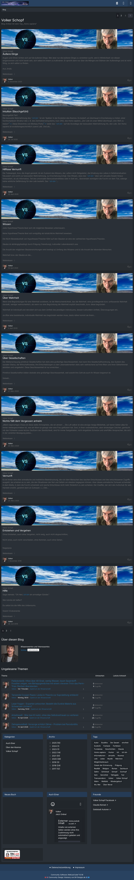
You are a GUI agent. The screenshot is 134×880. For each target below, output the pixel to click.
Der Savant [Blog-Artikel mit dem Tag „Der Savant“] (114, 743)
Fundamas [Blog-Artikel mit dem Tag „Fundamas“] (98, 750)
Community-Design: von (67, 877)
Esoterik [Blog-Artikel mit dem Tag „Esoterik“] (97, 746)
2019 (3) (54, 763)
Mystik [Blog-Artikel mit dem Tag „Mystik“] (110, 759)
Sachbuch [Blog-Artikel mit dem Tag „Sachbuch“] (124, 769)
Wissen (7, 224)
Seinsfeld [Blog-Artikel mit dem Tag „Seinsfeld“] (104, 776)
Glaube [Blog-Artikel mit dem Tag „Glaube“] (121, 750)
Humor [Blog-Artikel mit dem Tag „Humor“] (111, 753)
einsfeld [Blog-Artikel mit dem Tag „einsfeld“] (125, 743)
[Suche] (117, 3)
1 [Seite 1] (117, 15)
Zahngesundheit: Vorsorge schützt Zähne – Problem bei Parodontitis (45, 725)
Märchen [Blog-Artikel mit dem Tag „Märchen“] (119, 759)
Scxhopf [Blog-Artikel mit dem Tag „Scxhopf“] (123, 772)
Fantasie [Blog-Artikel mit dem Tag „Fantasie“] (106, 746)
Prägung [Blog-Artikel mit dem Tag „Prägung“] (118, 766)
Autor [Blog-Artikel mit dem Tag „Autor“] (96, 743)
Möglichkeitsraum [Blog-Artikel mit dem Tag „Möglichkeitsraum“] (101, 763)
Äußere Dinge (10, 54)
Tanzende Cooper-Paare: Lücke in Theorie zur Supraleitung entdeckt (45, 695)
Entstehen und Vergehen (17, 530)
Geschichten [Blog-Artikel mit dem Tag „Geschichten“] (110, 750)
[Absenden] (80, 804)
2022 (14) (54, 753)
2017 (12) (54, 769)
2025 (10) (54, 743)
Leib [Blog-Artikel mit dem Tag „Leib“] (95, 759)
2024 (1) (54, 747)
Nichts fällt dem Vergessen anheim (22, 421)
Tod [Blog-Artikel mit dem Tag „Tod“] (122, 776)
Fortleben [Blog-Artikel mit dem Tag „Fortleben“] (117, 746)
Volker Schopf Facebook (103, 801)
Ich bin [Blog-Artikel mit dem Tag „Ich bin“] (124, 753)
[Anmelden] (123, 3)
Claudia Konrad (99, 805)
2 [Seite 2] (121, 15)
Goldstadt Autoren (101, 810)
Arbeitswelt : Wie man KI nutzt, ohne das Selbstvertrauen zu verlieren (46, 715)
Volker (24, 650)
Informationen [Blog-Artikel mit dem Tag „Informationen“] (99, 756)
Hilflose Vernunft (12, 169)
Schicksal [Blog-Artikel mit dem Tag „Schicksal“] (105, 772)
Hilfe (5, 590)
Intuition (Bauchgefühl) (15, 111)
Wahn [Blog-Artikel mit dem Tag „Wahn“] (96, 782)
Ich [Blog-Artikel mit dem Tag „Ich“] (118, 753)
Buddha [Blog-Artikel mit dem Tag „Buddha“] (104, 743)
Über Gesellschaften (14, 358)
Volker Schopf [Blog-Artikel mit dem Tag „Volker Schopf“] (122, 779)
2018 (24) (54, 766)
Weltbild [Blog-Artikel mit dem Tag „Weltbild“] (104, 782)
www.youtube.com (74, 822)
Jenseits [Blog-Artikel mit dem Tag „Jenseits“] (111, 756)
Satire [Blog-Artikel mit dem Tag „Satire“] (96, 772)
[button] (130, 16)
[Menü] (130, 3)
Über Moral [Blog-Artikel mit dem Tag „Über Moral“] (107, 785)
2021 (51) (54, 756)
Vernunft (7, 475)
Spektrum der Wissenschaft (40, 689)
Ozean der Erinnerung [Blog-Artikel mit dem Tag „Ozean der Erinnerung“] (103, 766)
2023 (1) (54, 750)
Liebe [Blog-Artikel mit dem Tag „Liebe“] (102, 759)
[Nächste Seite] (125, 15)
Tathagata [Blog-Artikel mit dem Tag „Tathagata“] (114, 776)
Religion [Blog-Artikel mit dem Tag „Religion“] (106, 769)
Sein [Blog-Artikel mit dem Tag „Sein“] (96, 776)
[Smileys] (52, 804)
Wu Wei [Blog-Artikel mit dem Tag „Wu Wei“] (97, 785)
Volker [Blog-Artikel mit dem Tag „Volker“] (110, 779)
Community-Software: (67, 875)
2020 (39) (55, 759)
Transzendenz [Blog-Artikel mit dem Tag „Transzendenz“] (100, 779)
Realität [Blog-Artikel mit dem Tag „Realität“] (97, 769)
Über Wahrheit (11, 297)
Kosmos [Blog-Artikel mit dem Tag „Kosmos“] (121, 756)
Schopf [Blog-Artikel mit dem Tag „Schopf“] (114, 772)
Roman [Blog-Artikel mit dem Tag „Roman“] (114, 769)
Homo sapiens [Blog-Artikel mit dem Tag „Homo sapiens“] (100, 753)
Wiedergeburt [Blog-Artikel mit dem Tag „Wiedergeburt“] (116, 782)
